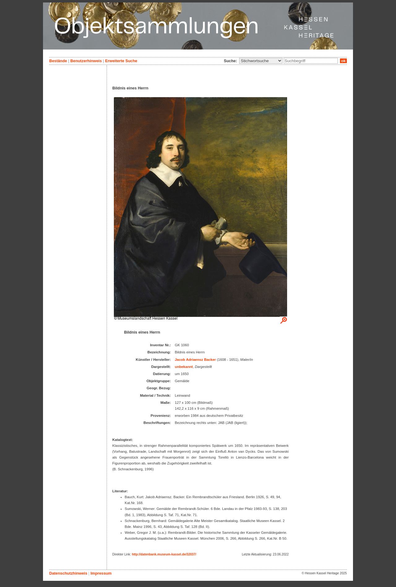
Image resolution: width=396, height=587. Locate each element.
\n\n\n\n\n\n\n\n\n (260, 61)
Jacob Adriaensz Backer (195, 359)
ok (343, 60)
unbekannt (184, 367)
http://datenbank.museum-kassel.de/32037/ (164, 554)
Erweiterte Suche (121, 60)
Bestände (58, 60)
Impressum (100, 573)
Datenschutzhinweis (68, 573)
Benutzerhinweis (86, 60)
